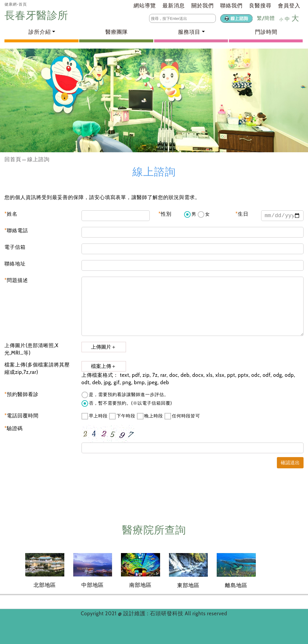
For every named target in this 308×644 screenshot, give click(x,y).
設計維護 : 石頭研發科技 (154, 613)
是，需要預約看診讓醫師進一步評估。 (125, 395)
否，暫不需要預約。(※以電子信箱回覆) (127, 403)
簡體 (269, 18)
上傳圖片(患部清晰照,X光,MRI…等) (31, 349)
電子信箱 (14, 247)
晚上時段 (150, 416)
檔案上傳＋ (103, 366)
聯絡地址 (14, 264)
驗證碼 (13, 428)
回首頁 (12, 159)
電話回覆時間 (21, 416)
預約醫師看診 (21, 394)
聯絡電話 (16, 230)
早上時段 (95, 416)
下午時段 (122, 416)
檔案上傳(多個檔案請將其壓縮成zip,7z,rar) (37, 368)
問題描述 (16, 280)
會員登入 (289, 5)
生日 (241, 214)
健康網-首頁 (15, 4)
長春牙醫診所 (37, 15)
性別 (165, 214)
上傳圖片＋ (103, 347)
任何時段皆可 (182, 416)
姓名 (10, 214)
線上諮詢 (38, 159)
